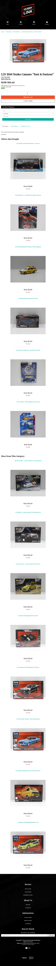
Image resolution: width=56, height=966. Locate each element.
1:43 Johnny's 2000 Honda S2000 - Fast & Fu (28, 143)
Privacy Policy (28, 917)
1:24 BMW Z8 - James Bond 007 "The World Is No (28, 512)
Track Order (28, 892)
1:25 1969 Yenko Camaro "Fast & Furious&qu (28, 719)
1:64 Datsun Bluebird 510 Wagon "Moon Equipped (28, 247)
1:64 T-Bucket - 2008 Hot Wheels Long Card (28, 402)
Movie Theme (16, 31)
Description (5, 126)
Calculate (28, 119)
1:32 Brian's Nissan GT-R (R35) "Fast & (28, 298)
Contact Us (28, 907)
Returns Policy (28, 920)
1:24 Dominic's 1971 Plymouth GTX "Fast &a (28, 667)
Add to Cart (28, 97)
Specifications (14, 126)
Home (2, 31)
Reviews (26, 126)
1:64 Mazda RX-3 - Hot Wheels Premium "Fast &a (28, 195)
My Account (28, 888)
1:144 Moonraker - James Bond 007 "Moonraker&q (28, 460)
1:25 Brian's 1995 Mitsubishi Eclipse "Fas (28, 822)
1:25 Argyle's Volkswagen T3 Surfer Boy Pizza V (28, 770)
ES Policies (28, 923)
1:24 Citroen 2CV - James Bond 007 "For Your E (28, 564)
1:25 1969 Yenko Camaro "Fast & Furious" (31, 31)
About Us (28, 904)
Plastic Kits (8, 31)
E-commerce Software (26, 944)
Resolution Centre (28, 895)
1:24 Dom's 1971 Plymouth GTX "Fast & (28, 615)
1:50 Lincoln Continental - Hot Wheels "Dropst (28, 350)
